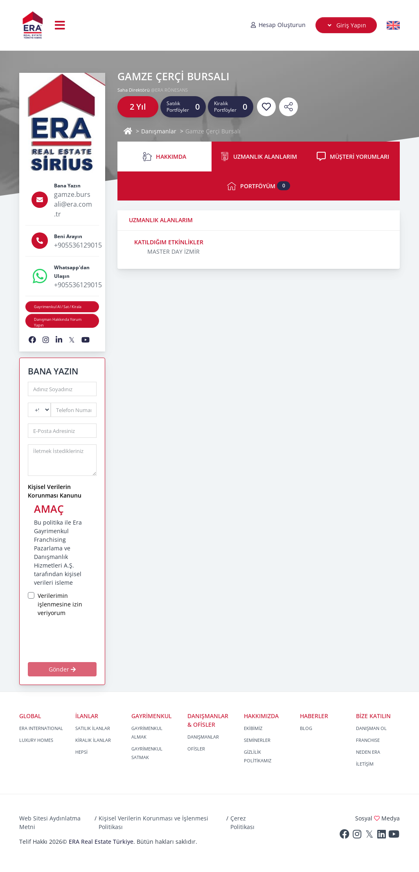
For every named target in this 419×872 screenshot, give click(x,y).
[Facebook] (344, 836)
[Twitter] (369, 836)
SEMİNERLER (257, 740)
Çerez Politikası (242, 822)
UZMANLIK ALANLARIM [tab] (258, 156)
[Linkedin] (381, 836)
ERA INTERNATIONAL (41, 728)
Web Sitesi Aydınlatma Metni (50, 822)
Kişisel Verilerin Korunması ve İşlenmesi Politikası (153, 822)
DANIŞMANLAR (203, 737)
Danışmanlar (158, 131)
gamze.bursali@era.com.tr (73, 204)
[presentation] (84, 639)
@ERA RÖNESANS (169, 90)
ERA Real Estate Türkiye (101, 841)
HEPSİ (81, 752)
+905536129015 (78, 245)
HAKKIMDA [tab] (164, 156)
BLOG (306, 728)
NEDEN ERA (368, 752)
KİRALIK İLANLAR (93, 740)
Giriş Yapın (346, 25)
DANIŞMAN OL (371, 728)
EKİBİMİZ (253, 728)
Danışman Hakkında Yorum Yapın (57, 322)
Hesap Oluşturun (278, 25)
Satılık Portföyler (178, 106)
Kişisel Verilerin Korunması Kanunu (54, 491)
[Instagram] (357, 836)
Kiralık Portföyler (225, 106)
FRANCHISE (368, 740)
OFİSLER (196, 749)
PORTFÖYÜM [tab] (259, 186)
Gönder (62, 669)
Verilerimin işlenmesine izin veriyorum (60, 604)
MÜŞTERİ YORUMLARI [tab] (353, 156)
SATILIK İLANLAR (92, 728)
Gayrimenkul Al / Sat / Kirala (57, 306)
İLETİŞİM (365, 764)
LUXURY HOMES (36, 740)
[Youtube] (393, 836)
